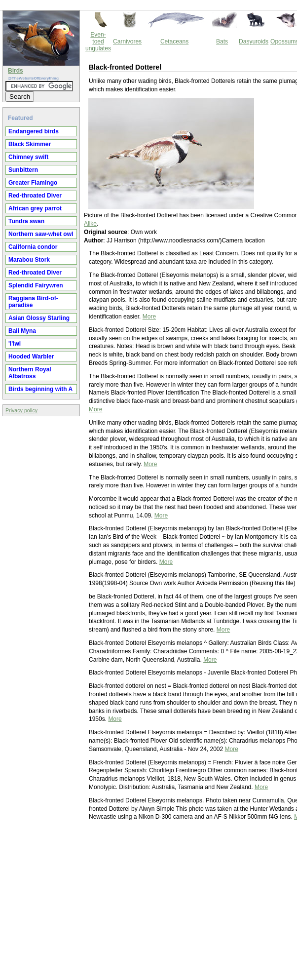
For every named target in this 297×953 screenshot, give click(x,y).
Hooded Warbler (31, 356)
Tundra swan (26, 221)
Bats (222, 41)
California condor (32, 246)
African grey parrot (35, 208)
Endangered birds (33, 131)
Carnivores (127, 41)
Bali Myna (22, 330)
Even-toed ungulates (98, 41)
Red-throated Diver (35, 195)
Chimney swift (28, 157)
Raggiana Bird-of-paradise (33, 302)
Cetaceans (174, 41)
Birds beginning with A (40, 389)
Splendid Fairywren (35, 285)
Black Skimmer (29, 144)
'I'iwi (14, 343)
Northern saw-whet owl (40, 234)
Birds (15, 70)
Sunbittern (23, 169)
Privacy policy (21, 410)
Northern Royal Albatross (29, 373)
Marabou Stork (29, 259)
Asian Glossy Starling (39, 318)
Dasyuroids (253, 41)
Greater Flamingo (32, 182)
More (149, 316)
